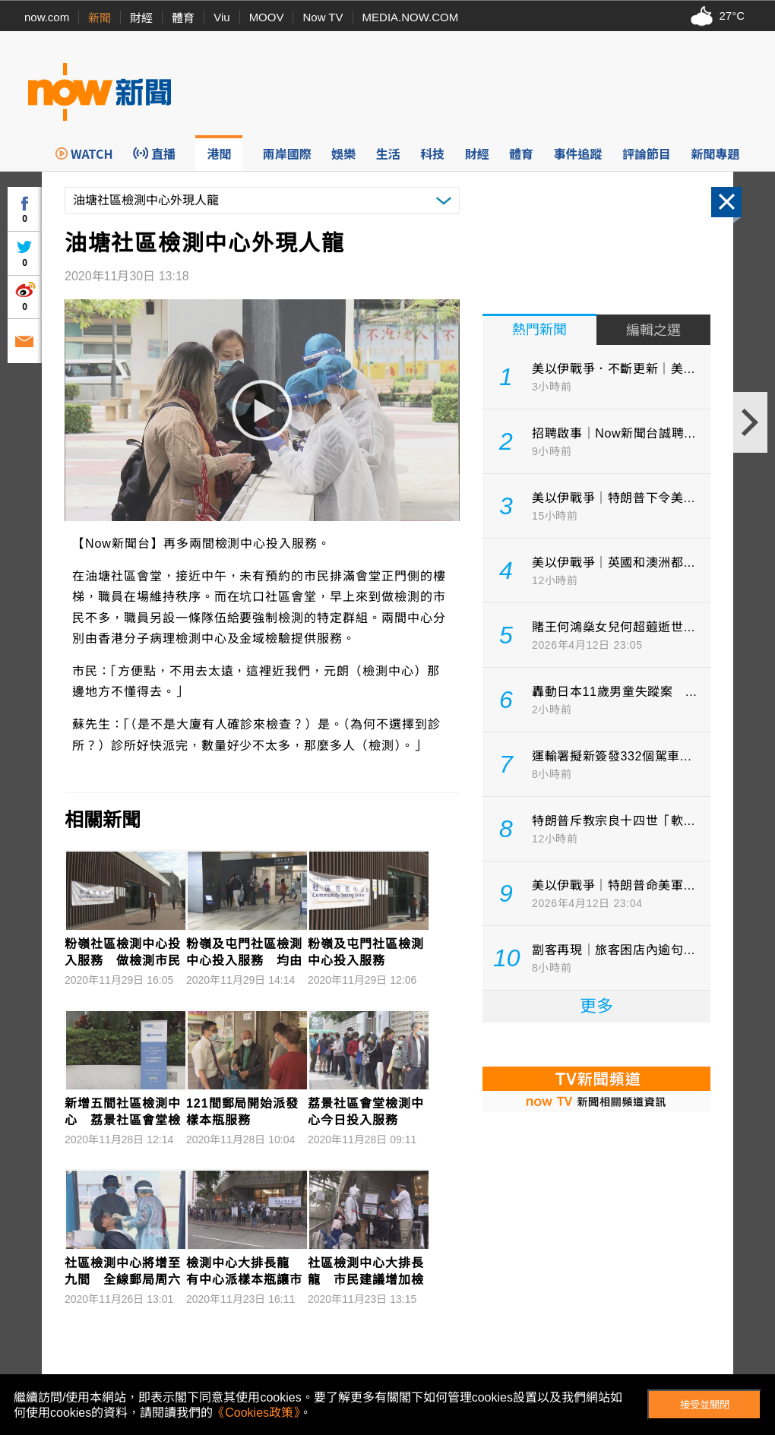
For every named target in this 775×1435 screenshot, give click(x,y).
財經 (141, 17)
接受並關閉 (704, 1405)
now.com (46, 17)
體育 (183, 17)
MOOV (266, 17)
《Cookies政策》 (256, 1412)
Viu (221, 17)
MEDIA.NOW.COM (410, 17)
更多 (596, 1006)
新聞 (99, 17)
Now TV (322, 17)
